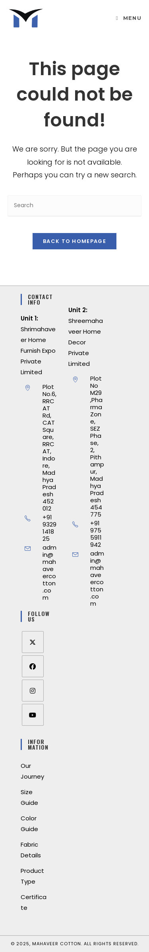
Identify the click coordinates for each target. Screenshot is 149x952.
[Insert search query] (75, 205)
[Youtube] (33, 715)
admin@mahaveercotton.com (49, 572)
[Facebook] (33, 666)
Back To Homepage (74, 241)
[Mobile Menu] (128, 18)
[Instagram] (33, 690)
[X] (33, 642)
